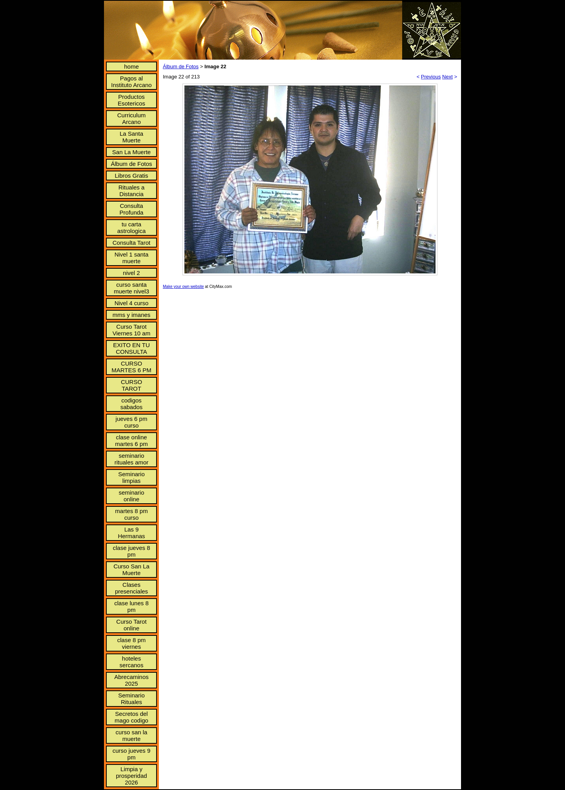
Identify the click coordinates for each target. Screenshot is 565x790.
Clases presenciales (131, 588)
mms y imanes (132, 314)
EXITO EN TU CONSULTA (131, 348)
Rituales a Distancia (131, 190)
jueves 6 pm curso (132, 422)
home (131, 66)
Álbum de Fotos (131, 163)
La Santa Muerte (131, 137)
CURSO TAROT (131, 385)
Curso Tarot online (131, 625)
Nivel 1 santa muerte (132, 257)
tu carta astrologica (131, 227)
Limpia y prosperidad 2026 (131, 776)
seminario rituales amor (132, 459)
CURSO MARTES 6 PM (131, 366)
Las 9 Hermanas (131, 532)
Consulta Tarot (131, 242)
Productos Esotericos (131, 100)
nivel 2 (131, 272)
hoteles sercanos (132, 661)
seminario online (131, 495)
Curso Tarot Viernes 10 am (131, 330)
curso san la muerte (132, 735)
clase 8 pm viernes (131, 643)
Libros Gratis (131, 175)
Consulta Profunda (132, 209)
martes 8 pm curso (131, 514)
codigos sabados (131, 403)
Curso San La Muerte (131, 569)
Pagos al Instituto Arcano (131, 81)
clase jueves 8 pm (131, 551)
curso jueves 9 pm (132, 754)
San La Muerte (131, 152)
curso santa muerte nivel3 (131, 288)
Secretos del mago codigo (131, 717)
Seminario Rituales (131, 698)
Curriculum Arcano (131, 118)
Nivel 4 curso (132, 303)
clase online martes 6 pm (131, 440)
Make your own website (183, 286)
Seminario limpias (131, 477)
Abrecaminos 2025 (131, 680)
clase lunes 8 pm (131, 606)
